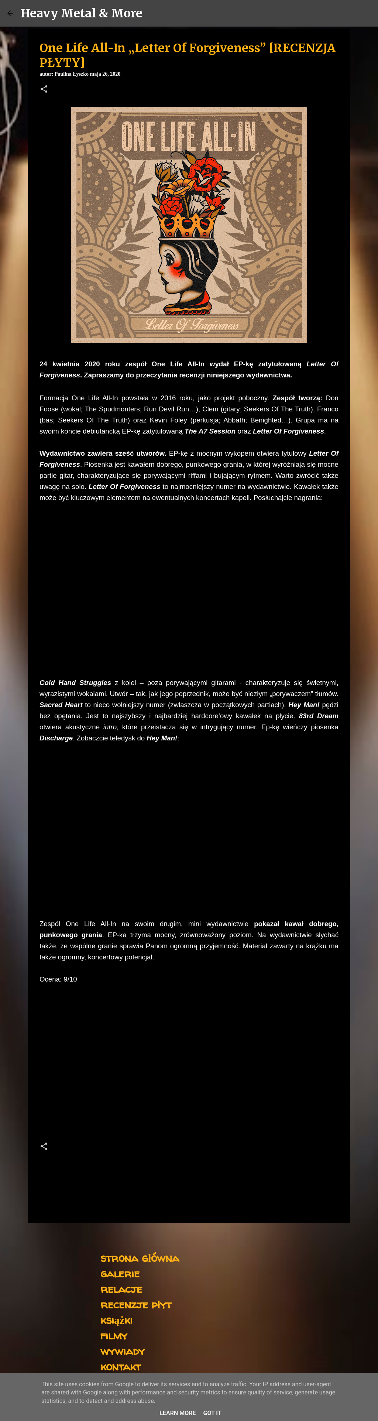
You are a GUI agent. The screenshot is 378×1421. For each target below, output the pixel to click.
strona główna (139, 1257)
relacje (121, 1288)
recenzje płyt (135, 1304)
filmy (113, 1335)
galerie (120, 1273)
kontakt (120, 1366)
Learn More (177, 1413)
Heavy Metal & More (81, 13)
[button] (43, 90)
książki (116, 1319)
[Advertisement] (189, 1071)
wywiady (122, 1350)
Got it (212, 1413)
